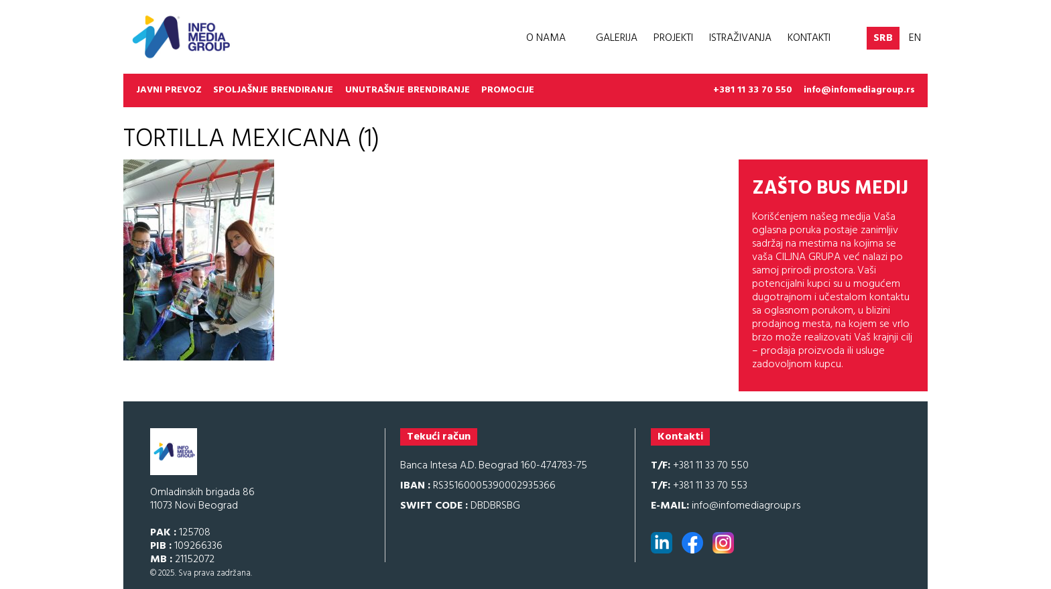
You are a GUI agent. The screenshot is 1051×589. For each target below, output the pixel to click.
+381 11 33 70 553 (699, 486)
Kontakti (809, 38)
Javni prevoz (169, 90)
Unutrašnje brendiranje (407, 90)
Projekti (673, 38)
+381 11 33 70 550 (752, 90)
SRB (883, 38)
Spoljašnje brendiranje (273, 90)
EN (915, 38)
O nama (546, 38)
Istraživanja (740, 38)
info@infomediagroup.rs (859, 90)
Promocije (507, 90)
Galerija (616, 38)
